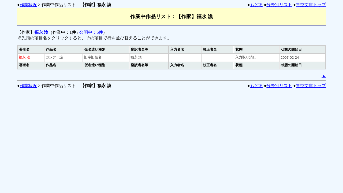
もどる (256, 4)
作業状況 (28, 4)
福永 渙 (41, 32)
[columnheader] (31, 49)
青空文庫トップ (311, 4)
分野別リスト (279, 4)
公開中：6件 (91, 32)
